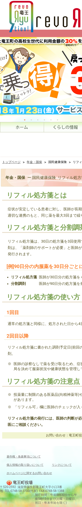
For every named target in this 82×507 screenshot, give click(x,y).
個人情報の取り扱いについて (25, 464)
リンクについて (62, 464)
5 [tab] (51, 120)
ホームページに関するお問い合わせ (29, 473)
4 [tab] (44, 120)
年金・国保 (34, 162)
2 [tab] (31, 120)
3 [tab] (38, 120)
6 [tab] (57, 120)
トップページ (11, 162)
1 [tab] (25, 120)
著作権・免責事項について (24, 456)
